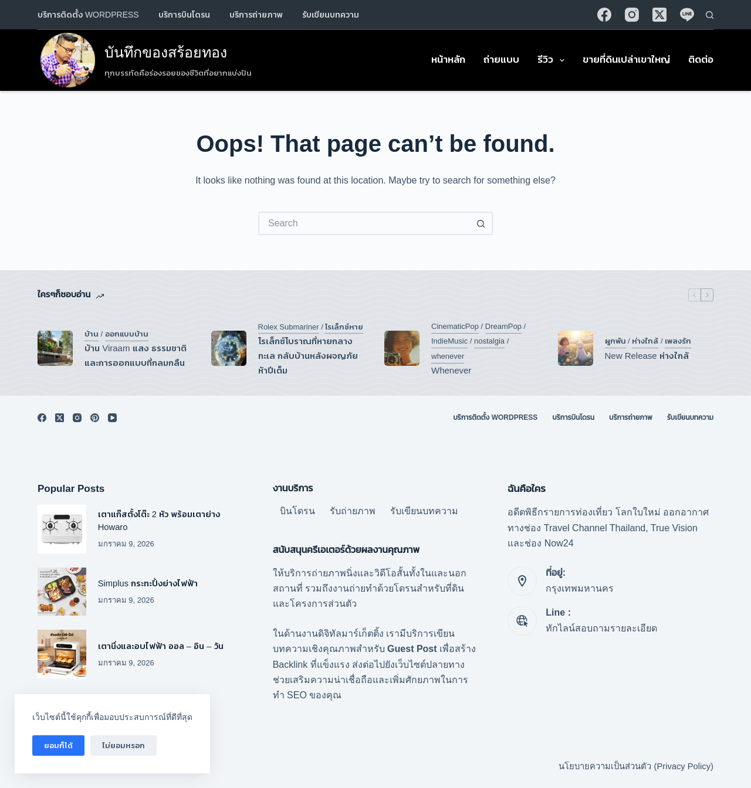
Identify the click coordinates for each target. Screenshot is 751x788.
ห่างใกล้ (645, 341)
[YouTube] (112, 417)
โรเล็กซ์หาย (344, 326)
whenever (447, 356)
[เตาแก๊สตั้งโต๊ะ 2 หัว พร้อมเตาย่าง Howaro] (62, 529)
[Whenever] (402, 348)
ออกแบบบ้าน (126, 334)
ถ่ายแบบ (501, 59)
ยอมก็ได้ (58, 745)
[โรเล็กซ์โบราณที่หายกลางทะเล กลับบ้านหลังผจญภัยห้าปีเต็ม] (228, 348)
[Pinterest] (94, 417)
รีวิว (553, 60)
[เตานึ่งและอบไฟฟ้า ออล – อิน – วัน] (62, 654)
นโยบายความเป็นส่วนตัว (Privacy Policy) (636, 766)
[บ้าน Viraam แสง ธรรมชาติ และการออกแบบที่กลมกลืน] (55, 348)
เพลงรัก (678, 341)
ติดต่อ (700, 59)
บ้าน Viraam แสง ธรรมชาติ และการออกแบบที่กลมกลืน (135, 355)
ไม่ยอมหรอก (123, 745)
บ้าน (91, 334)
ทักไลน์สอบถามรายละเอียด (601, 628)
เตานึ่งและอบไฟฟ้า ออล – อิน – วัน (161, 646)
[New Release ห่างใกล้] (575, 348)
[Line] (687, 15)
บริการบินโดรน (184, 14)
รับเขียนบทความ (330, 14)
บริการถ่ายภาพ (256, 14)
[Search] (709, 15)
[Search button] (481, 223)
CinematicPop (455, 326)
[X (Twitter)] (659, 15)
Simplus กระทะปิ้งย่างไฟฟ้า (149, 583)
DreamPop (503, 326)
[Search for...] (363, 223)
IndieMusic (449, 341)
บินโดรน (297, 511)
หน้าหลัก (448, 59)
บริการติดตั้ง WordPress (88, 14)
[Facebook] (604, 15)
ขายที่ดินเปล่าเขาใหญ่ (626, 59)
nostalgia (489, 341)
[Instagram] (632, 15)
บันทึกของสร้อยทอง (165, 52)
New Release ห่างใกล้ (647, 356)
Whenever (451, 370)
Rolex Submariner (288, 326)
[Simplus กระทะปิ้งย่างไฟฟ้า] (62, 592)
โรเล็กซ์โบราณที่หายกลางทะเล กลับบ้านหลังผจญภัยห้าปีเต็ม (308, 355)
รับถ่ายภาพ (353, 511)
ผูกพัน (615, 341)
